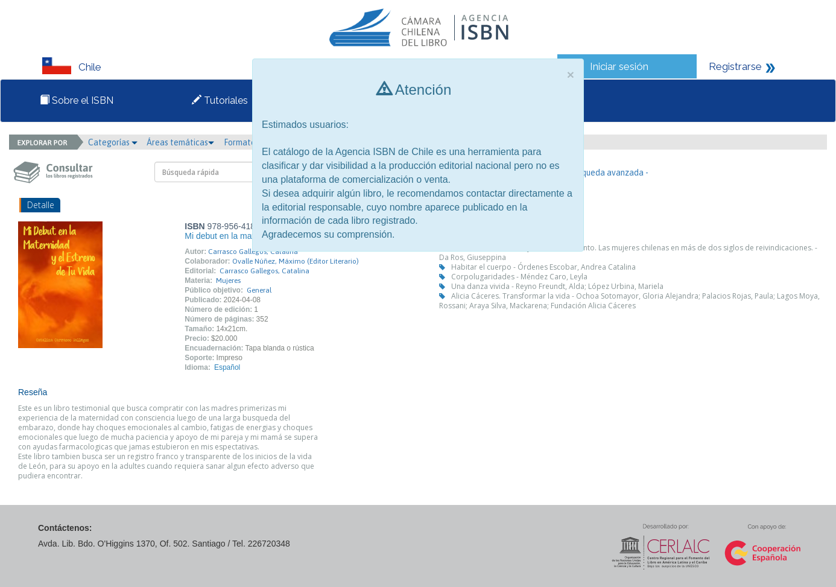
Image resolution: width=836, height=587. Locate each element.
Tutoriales (220, 100)
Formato (244, 142)
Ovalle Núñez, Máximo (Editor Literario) (295, 261)
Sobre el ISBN (76, 100)
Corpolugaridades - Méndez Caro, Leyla (519, 276)
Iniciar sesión (619, 66)
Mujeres (228, 280)
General (259, 290)
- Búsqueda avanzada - (605, 172)
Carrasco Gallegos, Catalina (253, 251)
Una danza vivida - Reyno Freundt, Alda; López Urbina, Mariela (557, 286)
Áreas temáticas (180, 142)
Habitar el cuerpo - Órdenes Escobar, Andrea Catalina (543, 267)
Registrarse (735, 66)
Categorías (113, 142)
